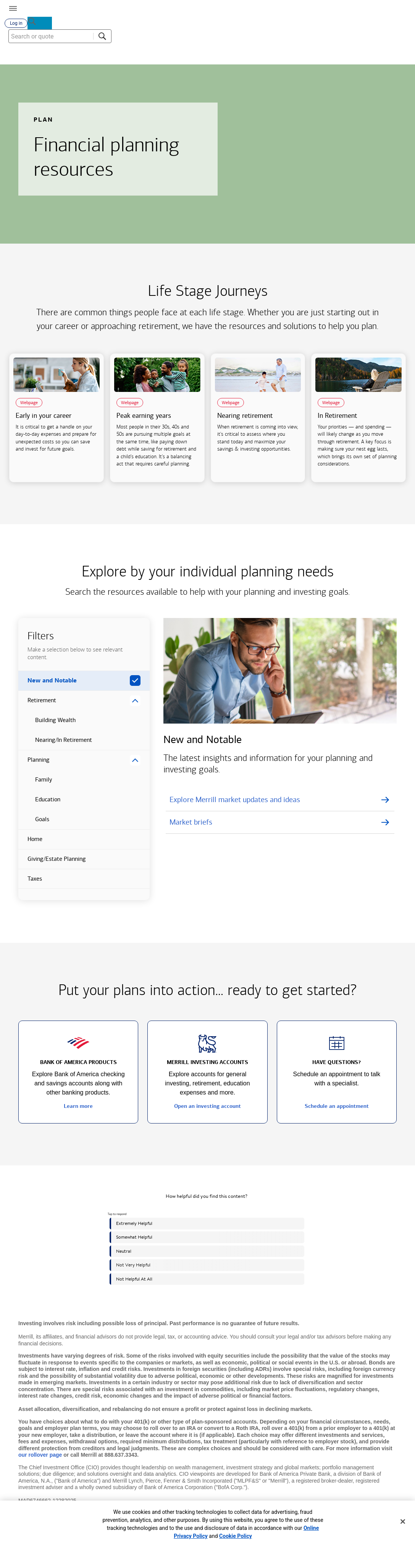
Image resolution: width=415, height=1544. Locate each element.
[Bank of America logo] (102, 7)
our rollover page (40, 1458)
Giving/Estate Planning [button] (52, 865)
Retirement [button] (37, 706)
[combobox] (369, 57)
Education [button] (39, 805)
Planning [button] (34, 766)
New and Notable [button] (47, 686)
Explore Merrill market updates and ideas (235, 802)
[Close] (402, 1521)
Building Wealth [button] (47, 726)
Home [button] (30, 845)
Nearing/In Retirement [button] (55, 746)
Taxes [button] (30, 885)
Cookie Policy (235, 1536)
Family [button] (35, 786)
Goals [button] (33, 825)
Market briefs (191, 825)
